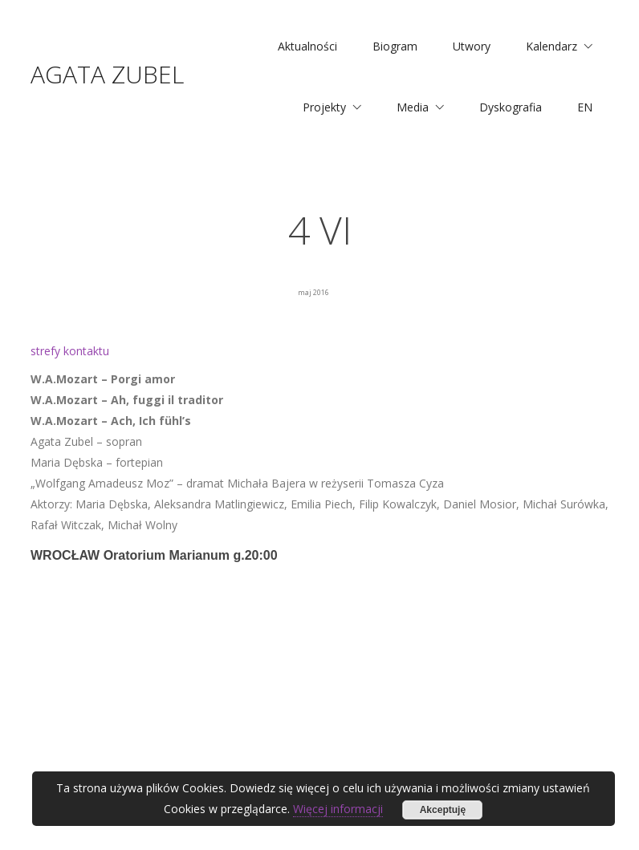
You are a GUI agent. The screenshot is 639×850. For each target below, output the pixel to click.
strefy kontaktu (70, 350)
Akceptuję (443, 810)
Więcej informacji (338, 808)
